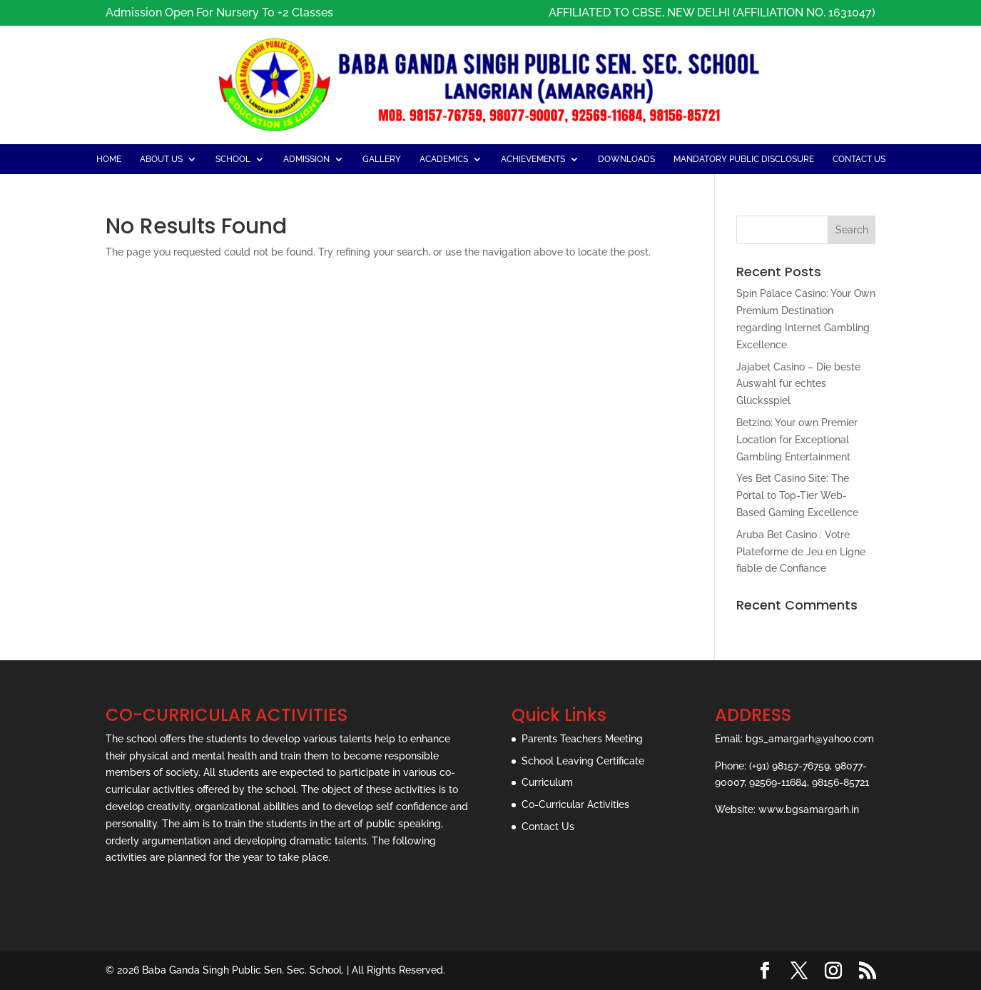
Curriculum (547, 782)
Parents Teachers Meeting (582, 738)
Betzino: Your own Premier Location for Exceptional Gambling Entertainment (797, 440)
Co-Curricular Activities (575, 804)
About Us (161, 159)
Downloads (626, 159)
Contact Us (859, 159)
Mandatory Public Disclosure (744, 159)
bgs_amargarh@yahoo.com (810, 738)
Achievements (533, 159)
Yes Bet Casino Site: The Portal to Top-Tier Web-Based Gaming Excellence (797, 495)
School (232, 159)
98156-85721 (840, 782)
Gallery (381, 159)
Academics (444, 159)
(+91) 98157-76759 (789, 766)
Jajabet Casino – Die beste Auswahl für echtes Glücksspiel (798, 384)
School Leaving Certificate (583, 761)
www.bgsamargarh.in (808, 809)
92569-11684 (778, 782)
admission (306, 159)
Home (108, 159)
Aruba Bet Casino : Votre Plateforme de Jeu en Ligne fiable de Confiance (800, 552)
